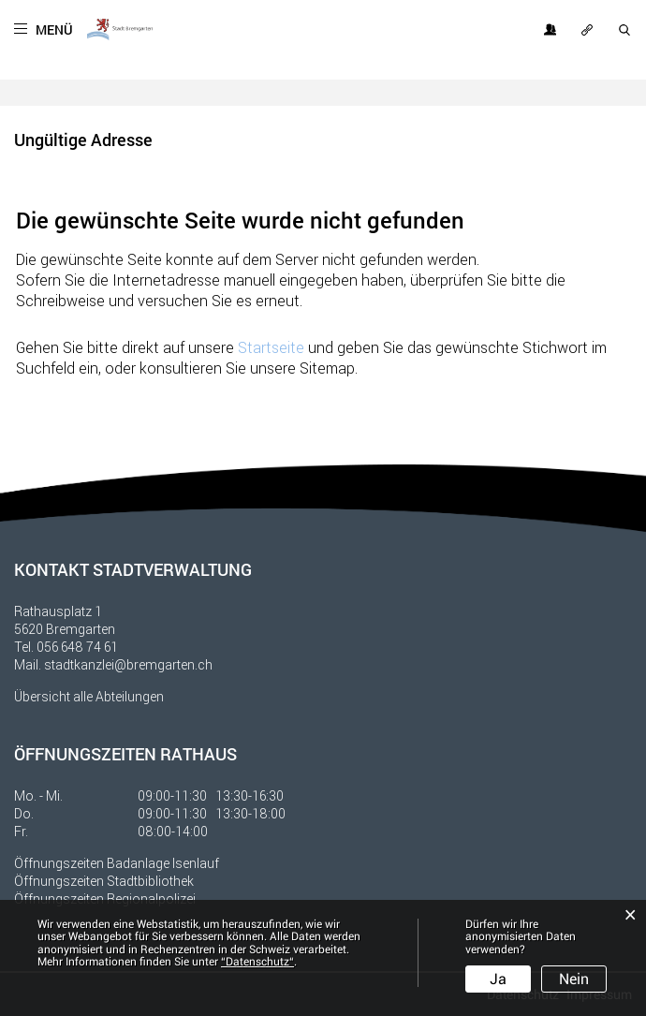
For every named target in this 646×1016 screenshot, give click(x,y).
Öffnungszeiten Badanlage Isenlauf (116, 863)
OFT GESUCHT (588, 30)
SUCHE (625, 30)
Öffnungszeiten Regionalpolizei (105, 898)
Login (550, 30)
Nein (574, 979)
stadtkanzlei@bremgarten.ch (128, 664)
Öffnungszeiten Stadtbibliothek (104, 881)
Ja (498, 979)
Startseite (271, 347)
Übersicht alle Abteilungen (89, 696)
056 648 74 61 (77, 646)
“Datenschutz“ (257, 961)
